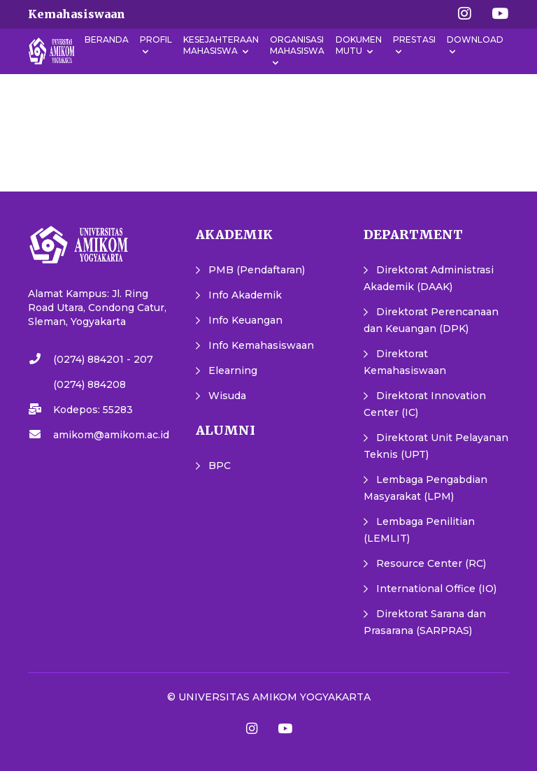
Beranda (107, 39)
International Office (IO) (436, 588)
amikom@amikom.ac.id (111, 434)
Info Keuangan (245, 320)
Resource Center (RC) (431, 563)
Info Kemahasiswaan (261, 345)
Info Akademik (245, 295)
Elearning (232, 370)
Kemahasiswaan (76, 14)
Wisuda (227, 395)
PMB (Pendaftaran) (256, 270)
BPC (219, 465)
